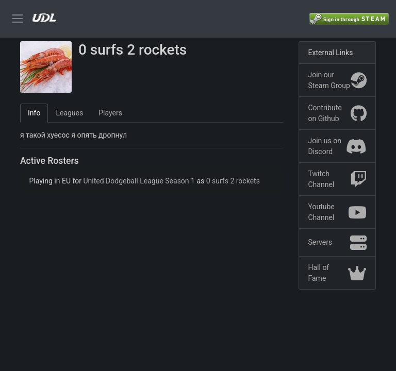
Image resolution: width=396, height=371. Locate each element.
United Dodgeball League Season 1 (139, 181)
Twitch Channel (337, 179)
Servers (337, 242)
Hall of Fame (337, 272)
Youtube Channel (337, 212)
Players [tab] (110, 113)
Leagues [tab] (69, 113)
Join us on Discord (337, 146)
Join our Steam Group (337, 80)
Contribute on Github (337, 113)
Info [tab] (34, 113)
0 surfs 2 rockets (233, 181)
